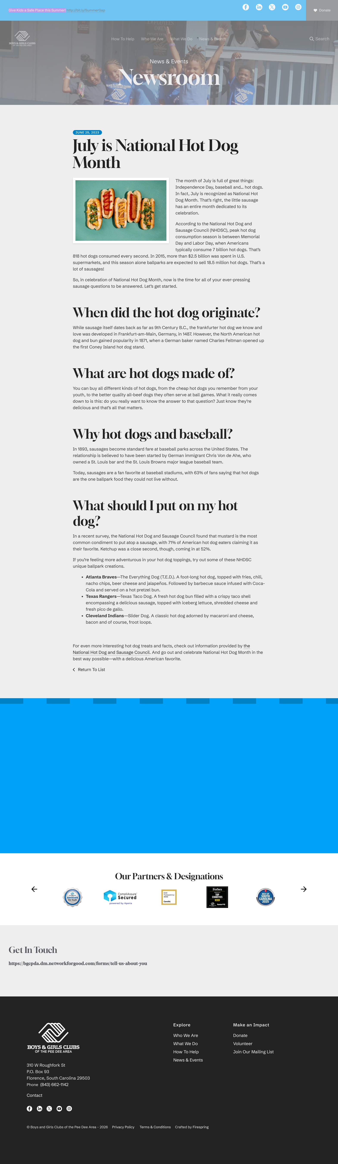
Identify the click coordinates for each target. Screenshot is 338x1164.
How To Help (186, 1061)
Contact (34, 1104)
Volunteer (243, 1052)
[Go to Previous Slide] (34, 898)
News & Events (188, 1069)
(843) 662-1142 (54, 1093)
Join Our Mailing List (253, 1061)
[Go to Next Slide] (303, 898)
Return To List (91, 678)
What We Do (185, 1052)
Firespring (201, 1136)
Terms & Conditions (155, 1136)
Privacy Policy (123, 1136)
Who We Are (185, 1044)
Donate (240, 1044)
